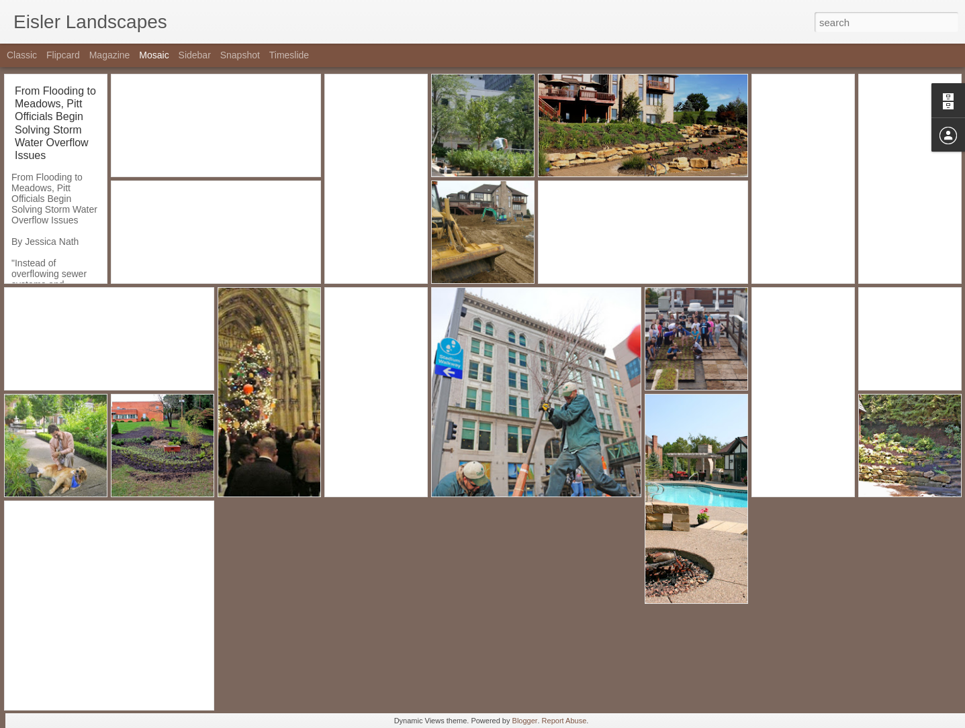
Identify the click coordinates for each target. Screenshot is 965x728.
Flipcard (63, 55)
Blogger (525, 721)
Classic (22, 55)
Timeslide (289, 55)
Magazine (109, 55)
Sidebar (195, 55)
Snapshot (240, 55)
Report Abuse (564, 721)
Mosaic (154, 55)
